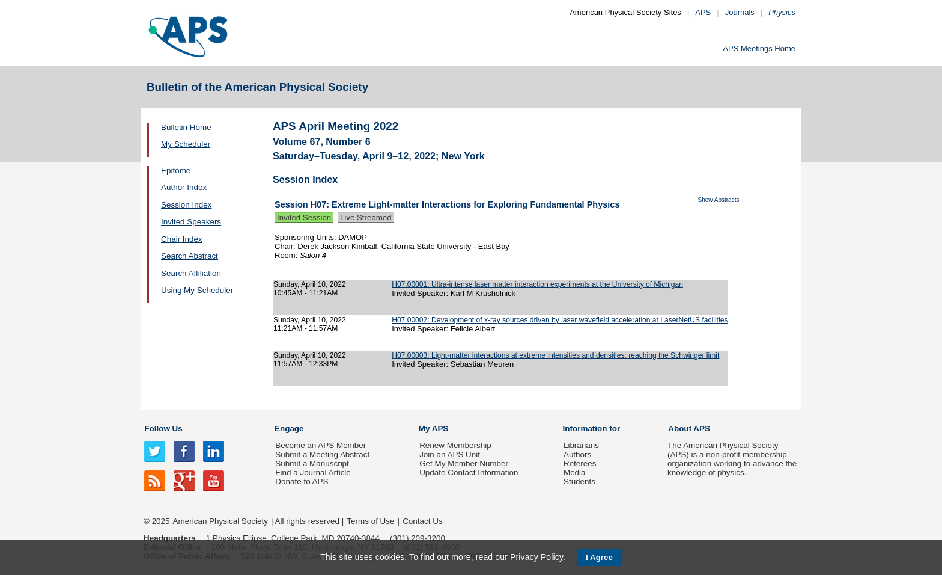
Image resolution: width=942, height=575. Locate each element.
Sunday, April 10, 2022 (309, 284)
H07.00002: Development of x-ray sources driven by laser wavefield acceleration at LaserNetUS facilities (560, 320)
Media (575, 472)
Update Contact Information (468, 472)
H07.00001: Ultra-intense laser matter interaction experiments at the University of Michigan (537, 284)
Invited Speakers (191, 221)
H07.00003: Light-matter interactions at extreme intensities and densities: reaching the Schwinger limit (555, 355)
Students (579, 481)
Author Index (184, 187)
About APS (689, 428)
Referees (580, 463)
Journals (740, 12)
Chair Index (181, 239)
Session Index (186, 204)
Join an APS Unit (449, 454)
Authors (577, 454)
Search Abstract (189, 255)
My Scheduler (185, 144)
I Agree (599, 557)
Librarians (581, 445)
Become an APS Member (320, 445)
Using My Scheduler (197, 290)
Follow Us (163, 428)
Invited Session (304, 217)
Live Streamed (366, 217)
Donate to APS (301, 481)
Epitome (175, 170)
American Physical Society (220, 521)
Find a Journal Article (312, 472)
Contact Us (422, 521)
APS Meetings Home (759, 48)
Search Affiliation (191, 273)
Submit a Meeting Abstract (322, 454)
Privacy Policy (536, 557)
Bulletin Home (186, 127)
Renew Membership (455, 445)
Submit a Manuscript (311, 463)
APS (703, 12)
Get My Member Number (463, 463)
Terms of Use (370, 521)
